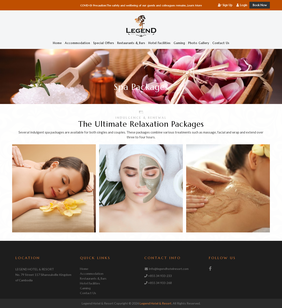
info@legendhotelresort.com (169, 269)
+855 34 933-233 (160, 276)
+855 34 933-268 (160, 283)
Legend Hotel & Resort (155, 303)
